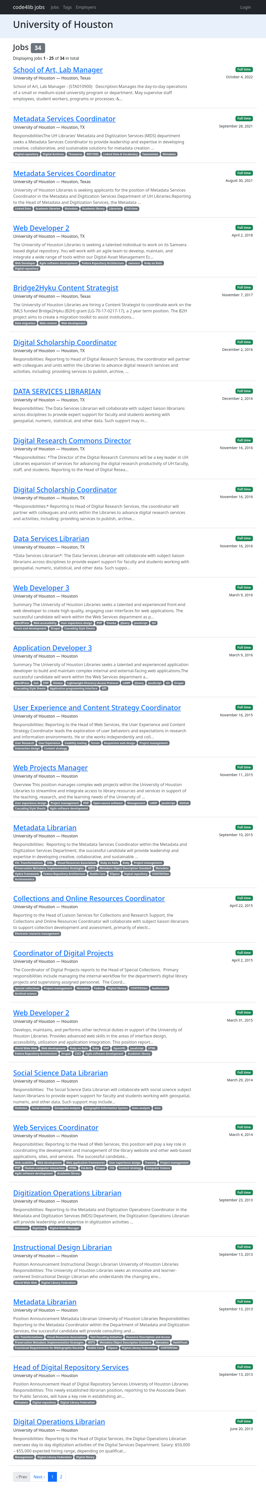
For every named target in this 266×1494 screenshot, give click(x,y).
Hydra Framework (27, 874)
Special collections (27, 988)
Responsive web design (119, 743)
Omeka (111, 623)
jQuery (125, 623)
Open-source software (108, 803)
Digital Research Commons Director (72, 440)
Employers (86, 7)
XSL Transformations (29, 863)
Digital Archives (53, 154)
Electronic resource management (37, 933)
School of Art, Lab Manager (58, 69)
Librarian (115, 208)
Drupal (55, 628)
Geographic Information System (106, 1108)
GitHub (184, 803)
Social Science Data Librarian (60, 1072)
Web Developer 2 (41, 228)
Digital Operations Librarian (59, 1421)
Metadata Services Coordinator (64, 118)
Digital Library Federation (58, 1282)
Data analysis (141, 1108)
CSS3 (78, 1053)
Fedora (98, 988)
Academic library (93, 208)
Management (136, 803)
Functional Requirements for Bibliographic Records (49, 1348)
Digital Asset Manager (65, 1228)
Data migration (25, 323)
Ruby (126, 863)
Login (245, 7)
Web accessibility (45, 623)
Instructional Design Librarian (62, 1247)
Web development (73, 323)
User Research (24, 743)
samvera (134, 263)
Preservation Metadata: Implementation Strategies (49, 868)
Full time (244, 69)
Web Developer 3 (41, 587)
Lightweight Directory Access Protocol (92, 683)
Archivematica (24, 879)
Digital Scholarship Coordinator (65, 342)
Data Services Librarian (51, 538)
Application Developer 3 (52, 647)
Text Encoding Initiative (106, 1337)
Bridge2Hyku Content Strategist (66, 287)
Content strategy (55, 748)
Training (150, 1162)
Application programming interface (73, 688)
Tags (67, 7)
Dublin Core (97, 874)
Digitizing (38, 1228)
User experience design (76, 623)
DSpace (115, 874)
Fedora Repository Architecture (103, 263)
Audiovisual (160, 988)
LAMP (126, 683)
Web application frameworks (85, 1162)
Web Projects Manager (50, 767)
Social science (41, 1108)
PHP (99, 623)
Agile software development (58, 263)
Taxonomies (150, 154)
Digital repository (26, 154)
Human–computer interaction (45, 1168)
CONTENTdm (160, 874)
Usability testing (76, 743)
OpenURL (119, 1048)
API (104, 688)
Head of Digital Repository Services (71, 1367)
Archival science (25, 993)
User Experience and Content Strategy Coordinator (97, 707)
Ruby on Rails (153, 263)
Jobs (55, 7)
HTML (152, 1048)
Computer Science (158, 1168)
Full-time (131, 208)
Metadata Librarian (45, 827)
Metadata (169, 154)
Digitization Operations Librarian (67, 1193)
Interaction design (27, 748)
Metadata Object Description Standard (125, 868)
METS (91, 868)
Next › (39, 1477)
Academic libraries (47, 208)
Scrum (95, 743)
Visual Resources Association (76, 863)
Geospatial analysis (68, 1108)
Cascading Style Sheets (79, 628)
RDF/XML (93, 154)
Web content (48, 323)
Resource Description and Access (148, 1337)
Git (154, 623)
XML (50, 863)
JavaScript (140, 623)
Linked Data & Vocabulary (120, 154)
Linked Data (23, 208)
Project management (154, 743)
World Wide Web (26, 1048)
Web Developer (25, 263)
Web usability (24, 1162)
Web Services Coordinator (55, 1127)
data (157, 1108)
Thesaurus (75, 154)
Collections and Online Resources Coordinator (89, 898)
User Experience (49, 743)
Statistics (21, 1108)
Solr (36, 683)
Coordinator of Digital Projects (63, 953)
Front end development (30, 628)
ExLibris (86, 1168)
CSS (112, 1168)
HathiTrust (180, 1342)
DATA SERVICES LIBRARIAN (57, 391)
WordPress (22, 623)
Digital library (117, 988)
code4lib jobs (29, 7)
